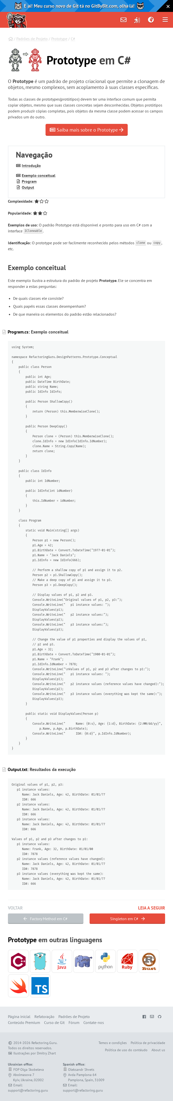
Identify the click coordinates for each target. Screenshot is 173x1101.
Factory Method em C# (46, 918)
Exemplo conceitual (38, 175)
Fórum (74, 1022)
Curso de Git (54, 1022)
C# (73, 38)
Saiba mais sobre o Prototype (87, 130)
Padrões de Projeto (32, 38)
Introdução (31, 165)
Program (29, 181)
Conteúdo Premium (24, 1022)
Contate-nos (93, 1022)
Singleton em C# (127, 918)
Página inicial (19, 1016)
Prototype (59, 38)
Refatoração (44, 1016)
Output (28, 187)
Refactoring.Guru (44, 1043)
